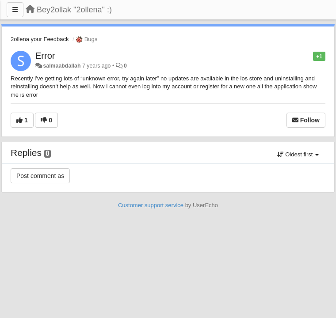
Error (45, 56)
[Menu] (15, 9)
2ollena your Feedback (40, 39)
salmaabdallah (61, 66)
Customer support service (150, 205)
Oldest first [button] (298, 154)
